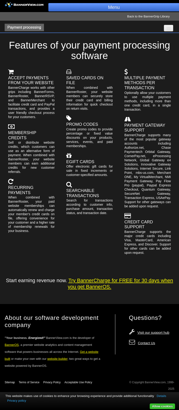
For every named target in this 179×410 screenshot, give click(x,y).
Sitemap (10, 382)
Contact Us (146, 343)
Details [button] (161, 396)
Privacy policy (16, 400)
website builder (57, 358)
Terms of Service (29, 382)
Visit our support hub (153, 332)
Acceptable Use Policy (78, 382)
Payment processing (24, 27)
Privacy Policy (52, 382)
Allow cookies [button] (162, 406)
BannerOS (12, 345)
